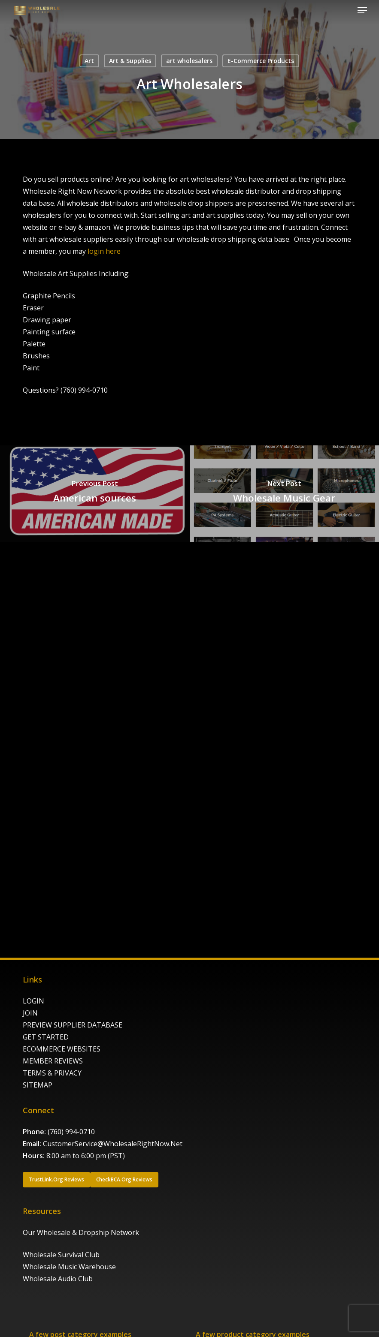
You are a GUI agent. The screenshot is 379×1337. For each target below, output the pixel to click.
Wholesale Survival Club (61, 1254)
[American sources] (95, 493)
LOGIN (33, 1001)
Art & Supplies (130, 61)
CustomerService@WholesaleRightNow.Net (112, 1143)
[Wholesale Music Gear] (284, 493)
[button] (362, 10)
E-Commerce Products (260, 61)
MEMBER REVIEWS (53, 1061)
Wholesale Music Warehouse (69, 1266)
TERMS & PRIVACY (52, 1073)
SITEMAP (37, 1085)
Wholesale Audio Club (58, 1278)
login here (104, 251)
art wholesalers (189, 61)
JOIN (30, 1013)
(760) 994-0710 (71, 1131)
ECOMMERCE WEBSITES (61, 1049)
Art (89, 61)
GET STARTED (46, 1037)
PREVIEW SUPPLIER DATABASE (72, 1025)
